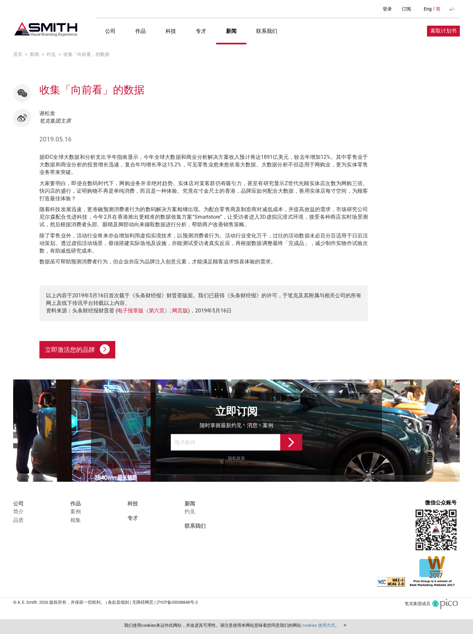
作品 (140, 31)
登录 (387, 9)
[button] (22, 93)
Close (345, 625)
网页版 (180, 310)
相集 (75, 520)
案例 (75, 511)
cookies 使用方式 (318, 625)
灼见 (190, 511)
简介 (18, 511)
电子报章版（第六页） (143, 310)
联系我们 (266, 31)
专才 (201, 31)
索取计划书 (443, 31)
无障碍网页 (142, 601)
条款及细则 (118, 601)
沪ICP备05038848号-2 (177, 601)
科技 (171, 31)
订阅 (406, 9)
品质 (18, 520)
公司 (110, 31)
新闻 (231, 31)
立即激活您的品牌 (77, 349)
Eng (428, 9)
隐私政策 (236, 458)
